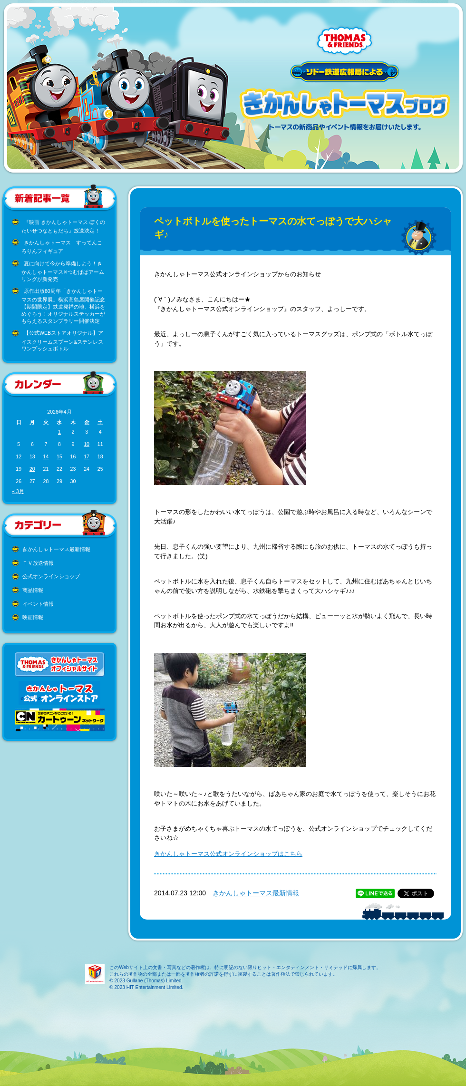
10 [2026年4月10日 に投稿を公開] (86, 444)
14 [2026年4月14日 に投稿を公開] (46, 456)
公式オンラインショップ (51, 576)
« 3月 (18, 491)
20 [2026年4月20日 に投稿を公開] (32, 469)
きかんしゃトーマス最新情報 (56, 549)
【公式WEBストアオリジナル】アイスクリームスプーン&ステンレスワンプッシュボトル (62, 340)
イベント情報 (38, 604)
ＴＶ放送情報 (38, 563)
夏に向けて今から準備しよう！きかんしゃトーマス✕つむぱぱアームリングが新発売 (62, 271)
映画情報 (32, 617)
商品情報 (32, 590)
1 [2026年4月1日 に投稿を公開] (59, 432)
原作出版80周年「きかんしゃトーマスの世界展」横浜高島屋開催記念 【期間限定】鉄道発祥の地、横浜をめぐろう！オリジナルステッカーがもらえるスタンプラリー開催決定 (63, 306)
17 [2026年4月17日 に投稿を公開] (86, 456)
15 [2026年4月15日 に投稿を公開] (59, 456)
